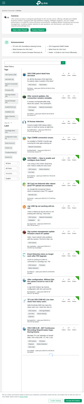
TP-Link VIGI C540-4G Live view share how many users (40, 301)
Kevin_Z (29, 200)
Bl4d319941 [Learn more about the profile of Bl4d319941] (32, 150)
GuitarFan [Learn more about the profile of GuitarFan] (32, 176)
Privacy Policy (24, 397)
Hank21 (31, 177)
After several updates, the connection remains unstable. (39, 97)
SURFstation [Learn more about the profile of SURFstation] (33, 130)
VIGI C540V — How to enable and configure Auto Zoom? (41, 159)
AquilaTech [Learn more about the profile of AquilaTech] (32, 320)
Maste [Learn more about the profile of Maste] (31, 88)
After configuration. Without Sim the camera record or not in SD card (40, 281)
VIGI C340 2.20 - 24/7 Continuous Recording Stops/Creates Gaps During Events (41, 330)
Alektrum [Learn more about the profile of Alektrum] (31, 272)
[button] (3, 3)
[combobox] (11, 163)
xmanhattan (38, 248)
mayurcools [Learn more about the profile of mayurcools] (32, 224)
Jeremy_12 (38, 131)
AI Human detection (35, 121)
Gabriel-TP (30, 90)
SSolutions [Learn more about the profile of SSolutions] (32, 292)
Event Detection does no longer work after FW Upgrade (40, 255)
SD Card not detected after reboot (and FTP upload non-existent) (41, 185)
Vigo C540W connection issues (40, 138)
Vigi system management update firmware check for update (41, 232)
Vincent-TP (32, 115)
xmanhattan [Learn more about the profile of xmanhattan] (32, 246)
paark (30, 273)
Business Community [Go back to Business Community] (8, 10)
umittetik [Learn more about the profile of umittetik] (31, 350)
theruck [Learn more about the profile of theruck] (31, 198)
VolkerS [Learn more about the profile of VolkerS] (31, 114)
